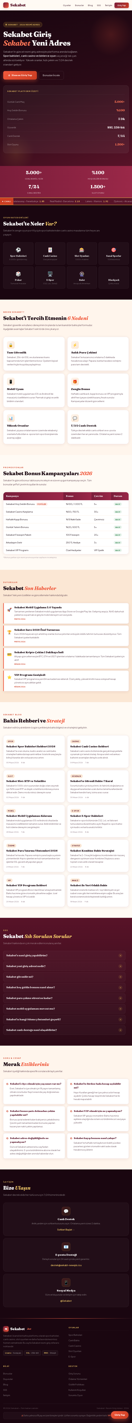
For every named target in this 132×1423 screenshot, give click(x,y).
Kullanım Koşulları (77, 1390)
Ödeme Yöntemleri (77, 1379)
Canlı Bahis (74, 1340)
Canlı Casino (74, 1346)
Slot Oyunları (74, 1351)
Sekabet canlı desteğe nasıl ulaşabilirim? (64, 1031)
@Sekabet (66, 1302)
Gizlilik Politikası (76, 1384)
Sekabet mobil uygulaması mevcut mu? (64, 1010)
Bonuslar (79, 5)
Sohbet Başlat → (66, 1230)
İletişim (108, 5)
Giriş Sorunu (74, 1373)
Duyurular (8, 1379)
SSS (99, 5)
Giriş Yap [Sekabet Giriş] (119, 1415)
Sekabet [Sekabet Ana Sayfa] (14, 5)
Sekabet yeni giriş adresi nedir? (64, 967)
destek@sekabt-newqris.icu (66, 1266)
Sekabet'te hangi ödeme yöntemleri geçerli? (64, 1021)
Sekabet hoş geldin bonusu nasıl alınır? (64, 989)
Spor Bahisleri (75, 1335)
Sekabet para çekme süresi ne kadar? (64, 999)
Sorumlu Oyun (75, 1395)
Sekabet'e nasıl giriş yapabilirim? (64, 957)
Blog (90, 5)
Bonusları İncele (51, 75)
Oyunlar (67, 5)
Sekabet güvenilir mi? (64, 978)
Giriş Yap (121, 5)
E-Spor (72, 1356)
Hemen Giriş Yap (20, 75)
